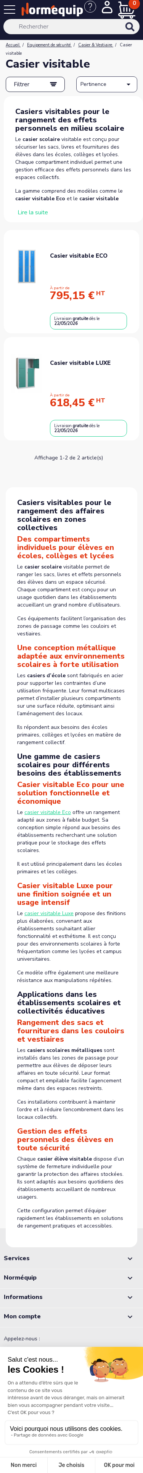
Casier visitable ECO (79, 256)
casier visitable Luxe (49, 913)
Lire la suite (33, 212)
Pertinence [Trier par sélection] (106, 84)
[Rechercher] (71, 26)
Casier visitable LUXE (80, 363)
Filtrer (21, 84)
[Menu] (11, 11)
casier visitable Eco (47, 812)
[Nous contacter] (93, 10)
